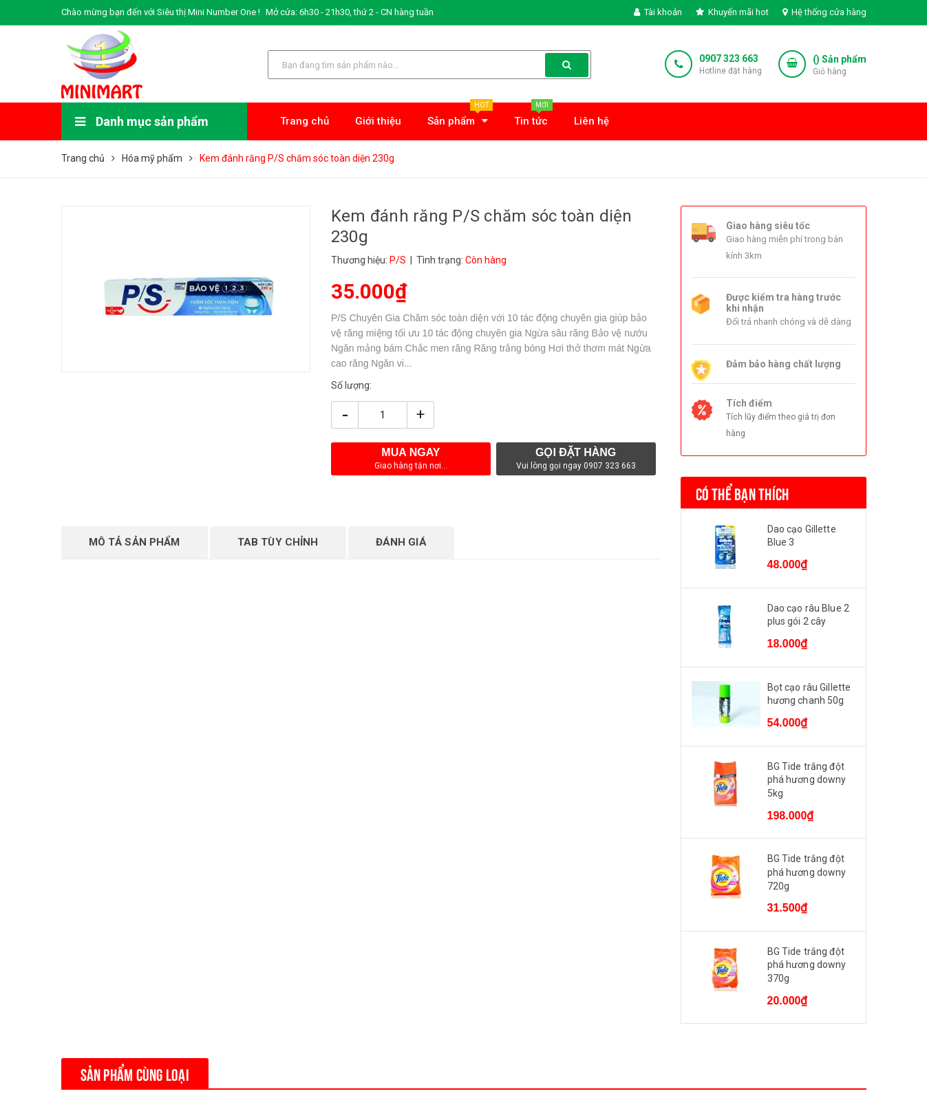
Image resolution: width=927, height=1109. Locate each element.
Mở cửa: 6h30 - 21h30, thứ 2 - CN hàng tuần (350, 12)
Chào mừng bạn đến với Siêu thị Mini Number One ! (160, 12)
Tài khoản (658, 12)
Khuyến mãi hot (732, 12)
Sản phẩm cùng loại (135, 1073)
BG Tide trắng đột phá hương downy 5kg (806, 780)
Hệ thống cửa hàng (824, 12)
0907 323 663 (728, 58)
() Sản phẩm (839, 66)
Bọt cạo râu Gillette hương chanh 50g (809, 694)
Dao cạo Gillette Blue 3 (801, 536)
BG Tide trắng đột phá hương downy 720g (806, 872)
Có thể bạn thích (742, 492)
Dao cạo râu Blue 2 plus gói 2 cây (808, 615)
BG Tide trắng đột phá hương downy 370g (806, 965)
